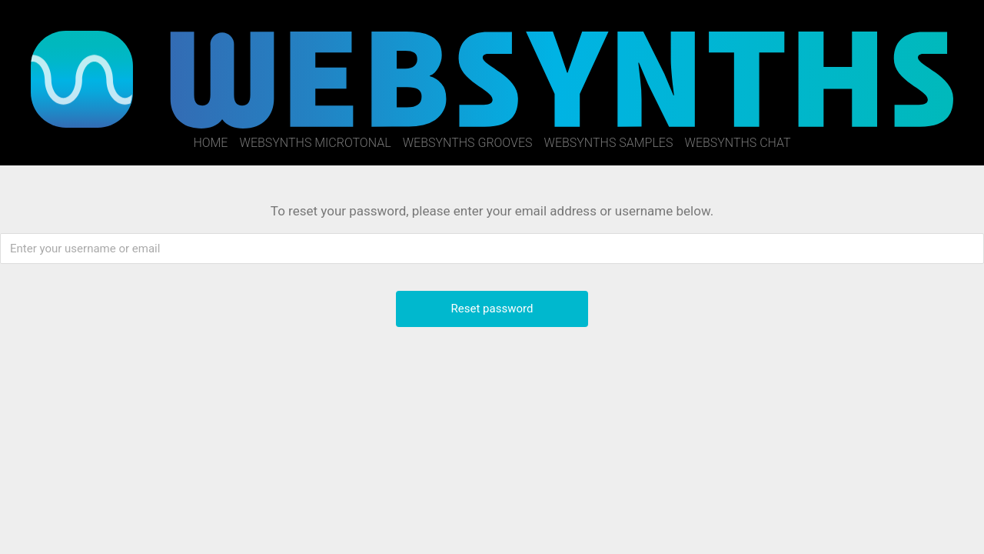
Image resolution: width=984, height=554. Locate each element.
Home (210, 142)
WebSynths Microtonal (315, 142)
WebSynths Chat (738, 142)
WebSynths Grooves (468, 142)
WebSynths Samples (608, 142)
